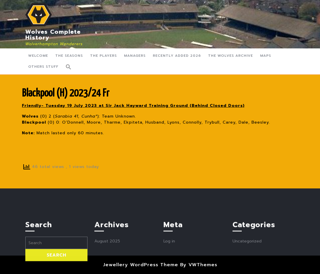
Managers (135, 55)
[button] (68, 67)
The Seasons (69, 55)
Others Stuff (43, 66)
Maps (265, 55)
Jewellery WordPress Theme (140, 264)
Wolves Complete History (53, 34)
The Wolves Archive (230, 55)
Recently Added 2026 (177, 55)
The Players (103, 55)
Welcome (38, 55)
